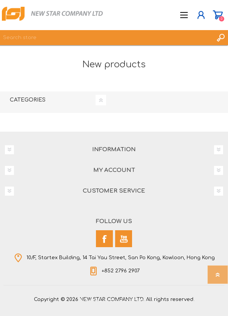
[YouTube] (123, 238)
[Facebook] (104, 238)
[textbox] (106, 37)
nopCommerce (129, 300)
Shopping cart (217, 15)
